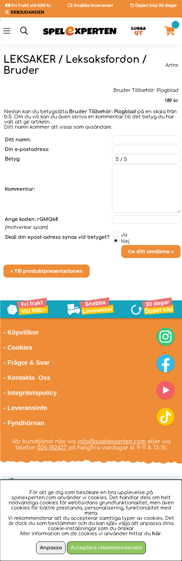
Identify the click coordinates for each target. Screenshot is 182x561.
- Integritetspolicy (30, 392)
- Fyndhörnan (23, 422)
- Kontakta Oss (26, 377)
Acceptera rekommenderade (106, 547)
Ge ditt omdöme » (151, 251)
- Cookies (17, 347)
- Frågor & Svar (26, 362)
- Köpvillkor (21, 332)
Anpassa (51, 547)
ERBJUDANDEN (27, 12)
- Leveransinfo (25, 407)
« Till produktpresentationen (46, 271)
